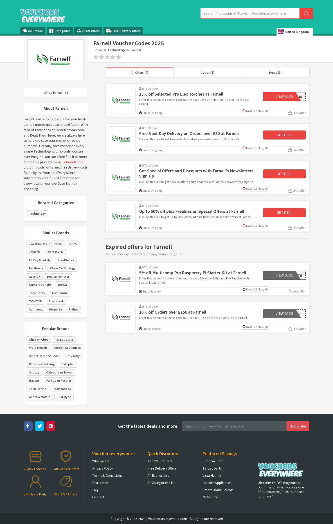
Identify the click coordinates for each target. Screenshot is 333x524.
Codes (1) (207, 72)
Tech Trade (60, 293)
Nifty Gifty (72, 356)
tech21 (62, 284)
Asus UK (34, 276)
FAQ (95, 490)
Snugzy (34, 372)
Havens (34, 380)
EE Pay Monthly (40, 260)
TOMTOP (35, 301)
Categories (59, 31)
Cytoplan (67, 364)
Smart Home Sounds (44, 356)
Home (98, 50)
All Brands (33, 31)
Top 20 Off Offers (159, 461)
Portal (58, 243)
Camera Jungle (40, 284)
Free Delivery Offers (123, 31)
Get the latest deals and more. (148, 426)
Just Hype (64, 397)
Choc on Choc (38, 339)
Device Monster (58, 276)
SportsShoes (62, 389)
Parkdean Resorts (59, 380)
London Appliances (67, 347)
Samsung (36, 309)
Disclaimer (100, 482)
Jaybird (34, 252)
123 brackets (38, 243)
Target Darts (64, 339)
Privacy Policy (102, 468)
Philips (73, 309)
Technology (117, 50)
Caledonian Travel (59, 372)
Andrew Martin (39, 397)
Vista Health (38, 347)
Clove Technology (62, 268)
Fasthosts (36, 268)
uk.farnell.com (72, 162)
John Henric (37, 389)
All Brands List (158, 475)
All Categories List (161, 482)
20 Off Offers (88, 31)
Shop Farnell (56, 92)
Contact (98, 497)
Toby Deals (37, 293)
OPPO (73, 243)
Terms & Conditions (107, 475)
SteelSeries (65, 260)
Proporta (55, 309)
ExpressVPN (55, 252)
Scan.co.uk (56, 301)
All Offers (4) (139, 72)
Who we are (101, 461)
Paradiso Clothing (42, 364)
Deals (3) (275, 72)
